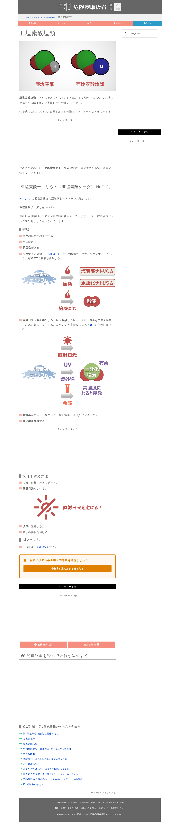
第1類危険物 (56, 18)
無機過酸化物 (50, 758)
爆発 (92, 329)
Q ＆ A (68, 822)
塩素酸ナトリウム (59, 257)
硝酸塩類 (48, 769)
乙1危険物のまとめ (35, 798)
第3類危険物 (83, 817)
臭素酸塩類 (30, 764)
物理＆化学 (84, 822)
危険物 (94, 822)
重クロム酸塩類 (54, 786)
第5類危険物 (109, 817)
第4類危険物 (96, 817)
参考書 (60, 822)
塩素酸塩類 (30, 746)
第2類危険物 (70, 817)
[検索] (139, 37)
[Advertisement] (67, 145)
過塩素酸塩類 (31, 752)
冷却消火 (42, 551)
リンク (126, 822)
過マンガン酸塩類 (49, 781)
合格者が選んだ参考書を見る (67, 574)
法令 (75, 822)
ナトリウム (26, 202)
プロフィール (105, 822)
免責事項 (117, 822)
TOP (27, 18)
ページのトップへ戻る (103, 806)
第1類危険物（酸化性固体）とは (43, 741)
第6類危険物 (122, 817)
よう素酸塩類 (31, 775)
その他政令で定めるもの (56, 792)
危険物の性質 (39, 18)
